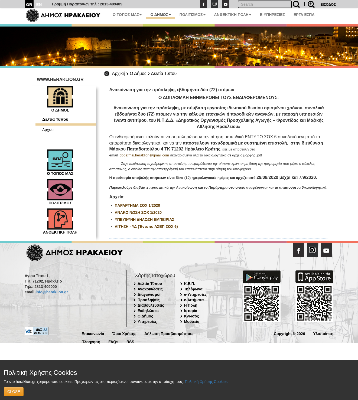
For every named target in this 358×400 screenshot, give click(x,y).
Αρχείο (48, 129)
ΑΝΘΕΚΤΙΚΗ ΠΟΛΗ (232, 14)
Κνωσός (191, 316)
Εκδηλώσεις (149, 311)
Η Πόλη (190, 305)
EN (39, 4)
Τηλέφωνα (193, 289)
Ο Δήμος (138, 73)
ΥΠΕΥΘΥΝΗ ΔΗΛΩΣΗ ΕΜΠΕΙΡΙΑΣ (145, 219)
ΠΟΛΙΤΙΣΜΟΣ (193, 14)
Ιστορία (190, 311)
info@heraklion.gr (51, 292)
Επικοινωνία (93, 333)
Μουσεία (192, 321)
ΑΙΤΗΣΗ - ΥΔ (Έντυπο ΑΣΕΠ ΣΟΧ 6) (146, 226)
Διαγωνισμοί (149, 294)
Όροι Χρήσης (124, 333)
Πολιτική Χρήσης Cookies (206, 381)
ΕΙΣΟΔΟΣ (328, 4)
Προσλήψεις (149, 300)
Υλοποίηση (323, 333)
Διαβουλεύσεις (151, 305)
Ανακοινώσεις (150, 289)
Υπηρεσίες (147, 321)
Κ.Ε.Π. (189, 283)
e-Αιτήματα (194, 300)
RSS (130, 341)
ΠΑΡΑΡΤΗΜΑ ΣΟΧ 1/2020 (138, 205)
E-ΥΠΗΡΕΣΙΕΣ (272, 14)
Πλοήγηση (91, 341)
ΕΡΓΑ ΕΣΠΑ (304, 14)
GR (29, 4)
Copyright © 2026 (289, 333)
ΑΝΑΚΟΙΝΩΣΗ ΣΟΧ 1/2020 (138, 212)
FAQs (113, 341)
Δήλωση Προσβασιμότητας (168, 333)
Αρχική (118, 73)
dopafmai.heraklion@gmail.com (144, 155)
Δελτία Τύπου (164, 73)
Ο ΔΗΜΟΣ (160, 14)
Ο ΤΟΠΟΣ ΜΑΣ (127, 14)
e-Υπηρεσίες (195, 294)
